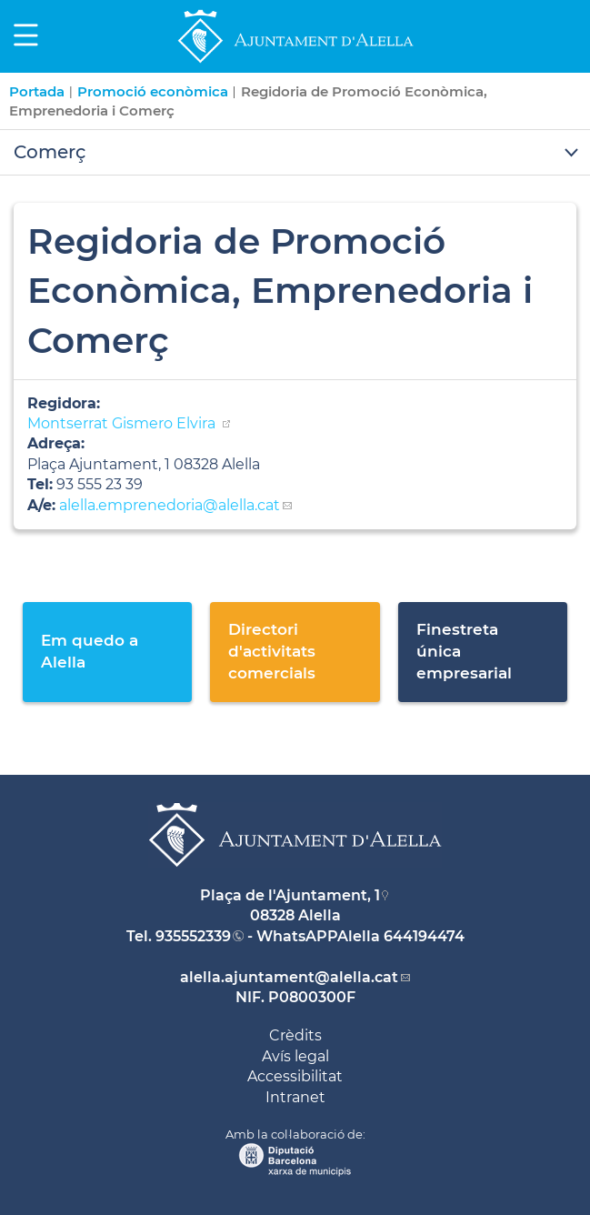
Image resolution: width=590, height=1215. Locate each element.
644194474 (424, 936)
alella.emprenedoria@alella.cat (169, 505)
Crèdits (295, 1035)
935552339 (193, 936)
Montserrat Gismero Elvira (123, 423)
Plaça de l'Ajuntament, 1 (290, 895)
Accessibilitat (295, 1076)
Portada (37, 91)
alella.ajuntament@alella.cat (289, 977)
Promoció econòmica (152, 91)
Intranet (295, 1097)
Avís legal (295, 1056)
